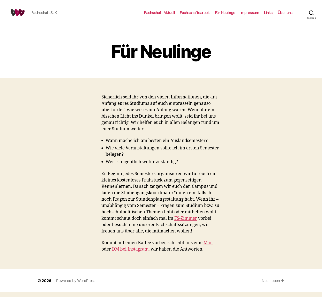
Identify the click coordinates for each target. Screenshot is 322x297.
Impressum (249, 15)
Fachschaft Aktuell (159, 15)
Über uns (285, 15)
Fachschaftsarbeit (195, 15)
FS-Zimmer (185, 223)
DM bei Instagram (130, 254)
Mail (208, 247)
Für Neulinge (225, 15)
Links (268, 15)
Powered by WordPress (75, 285)
